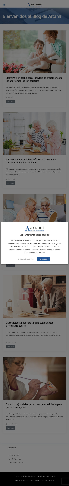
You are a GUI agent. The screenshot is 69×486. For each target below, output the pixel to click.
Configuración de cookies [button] (26, 259)
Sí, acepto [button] (44, 259)
